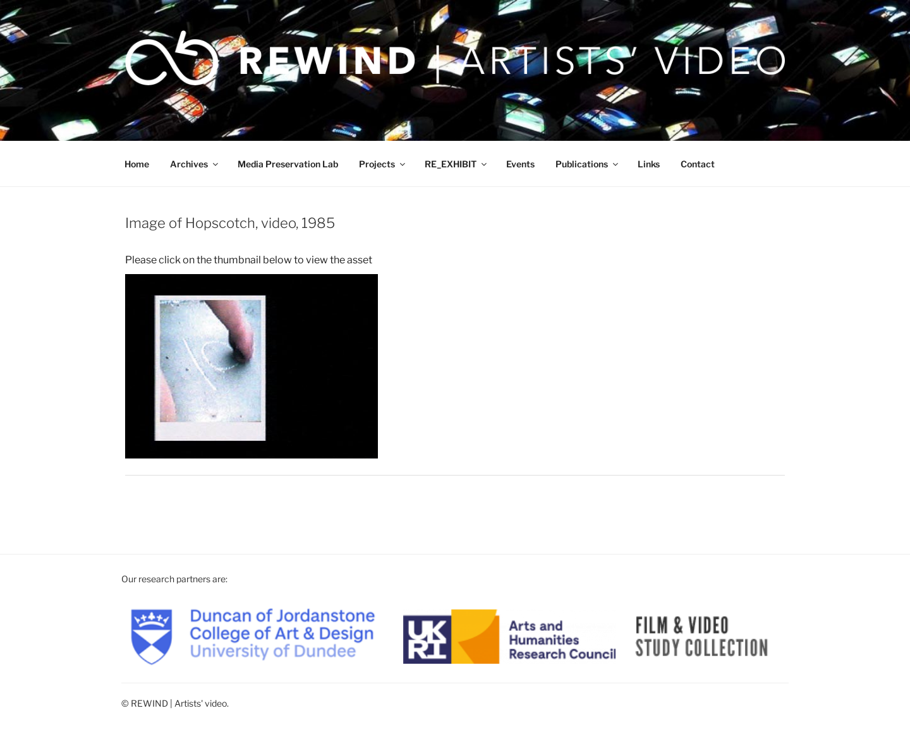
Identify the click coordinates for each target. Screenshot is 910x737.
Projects (383, 164)
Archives (195, 164)
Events (520, 164)
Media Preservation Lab (288, 164)
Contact (698, 164)
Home (136, 164)
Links (649, 164)
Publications (587, 164)
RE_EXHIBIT (456, 164)
